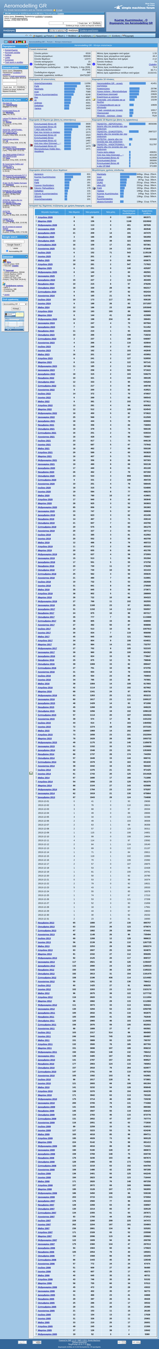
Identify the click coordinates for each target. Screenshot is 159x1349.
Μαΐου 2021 (42, 448)
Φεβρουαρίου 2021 (46, 460)
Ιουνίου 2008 (43, 1177)
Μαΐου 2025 (42, 260)
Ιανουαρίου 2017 (45, 652)
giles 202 (101, 185)
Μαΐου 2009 (42, 1134)
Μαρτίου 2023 (43, 362)
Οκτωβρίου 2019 (45, 523)
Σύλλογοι (9, 60)
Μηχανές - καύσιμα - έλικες (109, 115)
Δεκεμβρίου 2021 (45, 421)
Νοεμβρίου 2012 (44, 970)
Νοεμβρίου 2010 (44, 1064)
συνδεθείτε (39, 16)
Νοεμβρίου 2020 (44, 472)
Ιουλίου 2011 (43, 1032)
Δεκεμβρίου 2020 (45, 468)
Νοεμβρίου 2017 (44, 613)
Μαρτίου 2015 (43, 738)
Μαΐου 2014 (42, 777)
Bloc (89, 1344)
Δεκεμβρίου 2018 (45, 562)
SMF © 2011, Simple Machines (89, 1340)
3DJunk (38, 196)
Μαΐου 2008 (42, 1181)
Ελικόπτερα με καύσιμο (108, 97)
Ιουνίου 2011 (43, 1036)
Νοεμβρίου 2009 (44, 1111)
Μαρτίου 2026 (43, 221)
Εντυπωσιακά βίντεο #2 (45, 140)
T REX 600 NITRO (43, 129)
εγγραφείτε (48, 16)
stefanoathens (11, 133)
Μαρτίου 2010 (43, 1095)
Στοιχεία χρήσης (11, 67)
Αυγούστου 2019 (45, 531)
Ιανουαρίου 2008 (45, 1197)
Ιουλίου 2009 (43, 1126)
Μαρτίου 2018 (43, 597)
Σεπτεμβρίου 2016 (45, 668)
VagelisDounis (11, 105)
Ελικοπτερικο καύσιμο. (11, 139)
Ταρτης (8, 213)
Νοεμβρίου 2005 (44, 1299)
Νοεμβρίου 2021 (44, 425)
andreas (38, 103)
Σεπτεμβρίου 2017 (45, 621)
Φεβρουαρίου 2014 (46, 789)
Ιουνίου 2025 (43, 256)
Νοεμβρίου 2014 (44, 754)
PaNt (36, 86)
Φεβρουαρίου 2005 (46, 1334)
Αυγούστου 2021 (45, 437)
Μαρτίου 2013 (43, 954)
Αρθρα (8, 55)
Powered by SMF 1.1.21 (67, 1340)
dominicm (10, 185)
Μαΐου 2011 (42, 1040)
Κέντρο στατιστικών (63, 42)
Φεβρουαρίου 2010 (46, 1099)
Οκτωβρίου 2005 (45, 1303)
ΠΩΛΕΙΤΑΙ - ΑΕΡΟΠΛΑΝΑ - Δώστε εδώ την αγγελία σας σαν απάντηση (112, 126)
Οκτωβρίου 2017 (45, 617)
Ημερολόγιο (100, 36)
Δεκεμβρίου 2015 (45, 703)
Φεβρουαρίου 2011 (46, 1052)
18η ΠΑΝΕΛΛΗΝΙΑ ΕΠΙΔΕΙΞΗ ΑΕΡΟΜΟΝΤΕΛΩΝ (13, 155)
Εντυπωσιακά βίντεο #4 (45, 135)
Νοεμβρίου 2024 (44, 284)
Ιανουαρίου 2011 (45, 1056)
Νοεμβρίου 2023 (44, 331)
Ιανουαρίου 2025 (45, 276)
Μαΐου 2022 (42, 401)
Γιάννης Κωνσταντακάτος (16, 149)
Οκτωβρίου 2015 (45, 711)
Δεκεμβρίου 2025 (45, 233)
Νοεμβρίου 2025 (44, 237)
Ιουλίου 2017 (43, 629)
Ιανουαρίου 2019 (45, 558)
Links (7, 57)
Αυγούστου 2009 (45, 1122)
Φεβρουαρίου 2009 (46, 1146)
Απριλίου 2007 (44, 1232)
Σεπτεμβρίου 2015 (45, 715)
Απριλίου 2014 (44, 781)
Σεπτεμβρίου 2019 (45, 527)
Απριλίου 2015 (44, 734)
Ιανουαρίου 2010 (45, 1103)
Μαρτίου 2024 (43, 315)
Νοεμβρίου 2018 (44, 566)
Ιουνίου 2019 (43, 538)
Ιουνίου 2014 (43, 774)
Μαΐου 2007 (42, 1228)
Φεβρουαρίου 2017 (46, 648)
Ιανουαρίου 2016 (45, 699)
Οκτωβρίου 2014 (45, 758)
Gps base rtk (7, 103)
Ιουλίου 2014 (43, 770)
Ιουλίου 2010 (43, 1079)
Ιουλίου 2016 (43, 676)
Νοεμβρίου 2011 (44, 1017)
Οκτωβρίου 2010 (45, 1067)
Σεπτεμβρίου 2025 (45, 244)
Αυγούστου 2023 (45, 342)
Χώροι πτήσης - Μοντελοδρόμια (112, 91)
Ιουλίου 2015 (43, 723)
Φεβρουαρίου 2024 (46, 319)
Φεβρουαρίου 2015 (46, 742)
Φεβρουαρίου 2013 (46, 958)
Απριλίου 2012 (44, 997)
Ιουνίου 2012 (43, 989)
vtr (7, 141)
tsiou (8, 158)
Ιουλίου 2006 (43, 1267)
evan (36, 91)
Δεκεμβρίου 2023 (45, 327)
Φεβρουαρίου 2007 (46, 1240)
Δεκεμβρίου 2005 (45, 1295)
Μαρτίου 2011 (43, 1048)
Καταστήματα (11, 50)
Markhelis (10, 112)
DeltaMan (38, 105)
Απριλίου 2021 (44, 452)
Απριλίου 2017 (44, 640)
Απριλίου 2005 (44, 1326)
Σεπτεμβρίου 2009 (45, 1118)
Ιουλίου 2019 (43, 534)
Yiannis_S (10, 168)
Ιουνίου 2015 (43, 727)
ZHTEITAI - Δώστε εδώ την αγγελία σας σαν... (12, 201)
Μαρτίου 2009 (43, 1142)
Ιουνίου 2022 (43, 397)
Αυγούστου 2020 (45, 484)
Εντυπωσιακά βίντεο (43, 138)
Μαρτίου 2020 (43, 503)
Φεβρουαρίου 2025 (46, 272)
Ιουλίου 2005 (43, 1314)
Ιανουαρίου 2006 (45, 1291)
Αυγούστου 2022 (45, 389)
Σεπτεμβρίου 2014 (45, 762)
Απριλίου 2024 (44, 311)
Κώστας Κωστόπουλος (45, 177)
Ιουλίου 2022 (43, 393)
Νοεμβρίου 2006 (44, 1252)
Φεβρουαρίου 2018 (46, 601)
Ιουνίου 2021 (43, 444)
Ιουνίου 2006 (43, 1271)
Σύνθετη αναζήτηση (89, 30)
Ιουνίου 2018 (43, 585)
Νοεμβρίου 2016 (44, 660)
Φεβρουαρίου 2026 (46, 225)
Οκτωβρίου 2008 (45, 1162)
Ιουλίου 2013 (43, 938)
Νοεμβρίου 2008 (44, 1158)
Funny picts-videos (106, 152)
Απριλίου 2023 (44, 358)
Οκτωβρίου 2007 (45, 1209)
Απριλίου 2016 (44, 687)
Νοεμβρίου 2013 (44, 922)
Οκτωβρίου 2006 (45, 1256)
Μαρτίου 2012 (43, 1001)
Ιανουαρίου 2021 (45, 464)
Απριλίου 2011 (44, 1044)
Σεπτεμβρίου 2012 (45, 977)
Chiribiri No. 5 (8, 219)
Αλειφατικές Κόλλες (10, 147)
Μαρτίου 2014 (43, 785)
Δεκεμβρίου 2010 (45, 1060)
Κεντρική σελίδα (12, 52)
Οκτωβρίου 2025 (45, 241)
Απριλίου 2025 (44, 264)
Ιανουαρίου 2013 (45, 962)
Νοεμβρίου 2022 (44, 378)
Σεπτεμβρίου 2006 (45, 1260)
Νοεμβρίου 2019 (44, 519)
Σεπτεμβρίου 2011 (45, 1024)
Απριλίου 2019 (44, 546)
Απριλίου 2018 (44, 593)
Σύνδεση (114, 36)
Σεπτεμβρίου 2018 (45, 574)
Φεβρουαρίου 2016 (46, 695)
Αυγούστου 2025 (45, 248)
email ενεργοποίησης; (20, 18)
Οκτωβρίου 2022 (45, 382)
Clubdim (60, 14)
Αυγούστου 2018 (45, 578)
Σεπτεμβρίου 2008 (45, 1165)
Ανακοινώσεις (103, 88)
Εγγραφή (128, 36)
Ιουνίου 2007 (43, 1224)
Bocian (8, 122)
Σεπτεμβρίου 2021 (45, 433)
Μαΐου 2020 (42, 495)
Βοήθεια (71, 36)
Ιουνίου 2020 (43, 491)
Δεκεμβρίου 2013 (45, 797)
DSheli (100, 179)
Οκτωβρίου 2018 (45, 570)
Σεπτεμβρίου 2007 (45, 1213)
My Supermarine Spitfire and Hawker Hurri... (13, 165)
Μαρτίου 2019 (43, 550)
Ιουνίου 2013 (43, 942)
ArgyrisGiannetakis (43, 83)
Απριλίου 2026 (44, 217)
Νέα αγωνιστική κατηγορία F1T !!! (15, 175)
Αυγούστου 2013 (45, 934)
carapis (6, 295)
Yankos (37, 108)
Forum (48, 36)
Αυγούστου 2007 (45, 1216)
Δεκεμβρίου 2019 (45, 515)
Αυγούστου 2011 (45, 1028)
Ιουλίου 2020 (43, 487)
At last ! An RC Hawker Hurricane (15, 183)
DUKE (100, 182)
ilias (36, 97)
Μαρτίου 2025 (43, 268)
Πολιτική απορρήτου (79, 1342)
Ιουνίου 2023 (43, 350)
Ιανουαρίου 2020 (45, 511)
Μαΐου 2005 (42, 1322)
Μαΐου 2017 (42, 636)
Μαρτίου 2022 (43, 409)
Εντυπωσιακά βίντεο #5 (45, 126)
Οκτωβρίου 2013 (45, 926)
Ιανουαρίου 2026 (45, 229)
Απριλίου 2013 (44, 950)
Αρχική (37, 36)
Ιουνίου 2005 (43, 1318)
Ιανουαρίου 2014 (45, 793)
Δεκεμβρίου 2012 (45, 966)
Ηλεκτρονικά (103, 113)
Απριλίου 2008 (44, 1185)
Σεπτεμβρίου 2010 (45, 1071)
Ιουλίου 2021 (43, 440)
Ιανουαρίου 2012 (45, 1009)
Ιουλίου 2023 (43, 346)
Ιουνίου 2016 (43, 680)
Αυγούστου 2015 (45, 719)
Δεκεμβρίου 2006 (45, 1248)
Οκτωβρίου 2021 (45, 429)
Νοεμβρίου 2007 (44, 1205)
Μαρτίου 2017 (43, 644)
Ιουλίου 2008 (43, 1173)
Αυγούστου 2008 (45, 1169)
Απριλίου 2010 (44, 1091)
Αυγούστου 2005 (45, 1310)
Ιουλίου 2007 (43, 1220)
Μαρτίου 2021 (43, 456)
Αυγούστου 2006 (45, 1263)
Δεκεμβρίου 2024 (45, 280)
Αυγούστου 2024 (45, 295)
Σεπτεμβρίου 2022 (45, 386)
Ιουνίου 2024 (43, 303)
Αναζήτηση (84, 36)
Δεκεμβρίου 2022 (45, 374)
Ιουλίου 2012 (43, 985)
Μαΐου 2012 (42, 993)
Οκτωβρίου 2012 (45, 973)
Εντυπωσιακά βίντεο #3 (45, 146)
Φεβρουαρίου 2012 (46, 1005)
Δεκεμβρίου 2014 (45, 750)
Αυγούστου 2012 (45, 981)
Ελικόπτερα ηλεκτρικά (107, 94)
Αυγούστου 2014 (45, 766)
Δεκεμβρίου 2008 (45, 1154)
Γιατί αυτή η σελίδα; (14, 62)
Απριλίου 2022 (44, 405)
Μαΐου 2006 (42, 1275)
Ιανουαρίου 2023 (45, 370)
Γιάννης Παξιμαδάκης (44, 188)
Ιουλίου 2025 (43, 252)
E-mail (57, 10)
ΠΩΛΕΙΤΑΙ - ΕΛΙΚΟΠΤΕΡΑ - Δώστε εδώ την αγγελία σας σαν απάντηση (112, 134)
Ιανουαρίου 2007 (45, 1244)
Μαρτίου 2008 (43, 1189)
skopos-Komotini (105, 201)
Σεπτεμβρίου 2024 (45, 292)
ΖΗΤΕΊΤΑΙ (6, 211)
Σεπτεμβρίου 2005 (45, 1307)
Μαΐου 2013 (42, 946)
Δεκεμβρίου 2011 (45, 1013)
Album (59, 36)
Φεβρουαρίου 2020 (46, 507)
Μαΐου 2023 (42, 354)
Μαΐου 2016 (42, 683)
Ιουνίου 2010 (43, 1083)
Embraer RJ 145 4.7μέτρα (12, 191)
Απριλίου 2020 (44, 499)
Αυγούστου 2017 (45, 625)
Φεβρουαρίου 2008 (46, 1193)
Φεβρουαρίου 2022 (46, 413)
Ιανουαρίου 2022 (45, 417)
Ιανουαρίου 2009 (45, 1150)
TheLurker (10, 221)
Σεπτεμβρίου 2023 (45, 339)
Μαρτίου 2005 (43, 1330)
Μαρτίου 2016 (43, 691)
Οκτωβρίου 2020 (45, 476)
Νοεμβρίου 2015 (44, 707)
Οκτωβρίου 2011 (45, 1020)
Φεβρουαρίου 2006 (46, 1287)
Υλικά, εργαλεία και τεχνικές (110, 110)
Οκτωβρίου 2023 (45, 335)
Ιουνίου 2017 (43, 632)
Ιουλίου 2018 (43, 582)
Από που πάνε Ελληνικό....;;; (47, 143)
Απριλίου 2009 (44, 1138)
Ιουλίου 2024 (43, 299)
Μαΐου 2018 (42, 589)
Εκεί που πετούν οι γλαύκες (47, 132)
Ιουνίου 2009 (43, 1130)
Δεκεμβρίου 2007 (45, 1201)
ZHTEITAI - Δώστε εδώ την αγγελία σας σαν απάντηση (110, 140)
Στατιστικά (8, 256)
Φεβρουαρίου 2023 (46, 366)
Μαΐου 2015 (42, 730)
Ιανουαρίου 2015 (45, 746)
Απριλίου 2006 (44, 1279)
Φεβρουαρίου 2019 (46, 554)
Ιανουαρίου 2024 (45, 323)
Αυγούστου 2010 (45, 1075)
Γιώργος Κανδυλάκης (44, 185)
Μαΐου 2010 (42, 1087)
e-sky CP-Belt (103, 166)
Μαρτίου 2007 (43, 1236)
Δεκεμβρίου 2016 (45, 656)
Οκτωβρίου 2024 (45, 288)
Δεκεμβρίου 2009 (45, 1107)
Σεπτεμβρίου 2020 (45, 480)
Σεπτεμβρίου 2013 (45, 930)
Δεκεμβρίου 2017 (45, 609)
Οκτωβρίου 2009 (45, 1115)
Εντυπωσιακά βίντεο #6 (11, 111)
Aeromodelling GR (37, 42)
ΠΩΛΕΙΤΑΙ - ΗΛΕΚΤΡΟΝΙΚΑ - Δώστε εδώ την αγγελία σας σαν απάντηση (112, 147)
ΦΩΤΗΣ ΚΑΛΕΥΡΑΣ (13, 192)
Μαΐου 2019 (42, 542)
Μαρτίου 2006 (43, 1283)
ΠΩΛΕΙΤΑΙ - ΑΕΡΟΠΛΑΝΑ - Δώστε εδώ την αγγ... (13, 130)
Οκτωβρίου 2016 (45, 664)
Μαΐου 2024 (42, 307)
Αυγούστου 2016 (45, 672)
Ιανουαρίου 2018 (45, 605)
